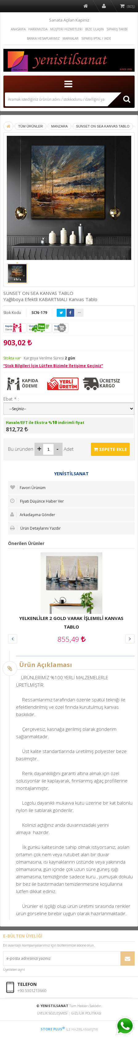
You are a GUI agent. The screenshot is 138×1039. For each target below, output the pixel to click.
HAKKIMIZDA (37, 29)
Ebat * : (11, 399)
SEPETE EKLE (110, 449)
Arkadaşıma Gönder (32, 514)
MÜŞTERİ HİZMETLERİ (66, 29)
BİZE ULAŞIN (94, 29)
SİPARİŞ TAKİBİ (117, 29)
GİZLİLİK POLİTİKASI (86, 1013)
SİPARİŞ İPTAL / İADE (96, 38)
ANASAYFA (18, 29)
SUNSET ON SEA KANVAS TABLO (102, 126)
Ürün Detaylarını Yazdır (35, 528)
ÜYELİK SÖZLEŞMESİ (52, 1013)
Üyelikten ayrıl (14, 969)
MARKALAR (71, 38)
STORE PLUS (53, 1029)
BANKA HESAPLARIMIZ (43, 38)
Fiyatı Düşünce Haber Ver (37, 501)
